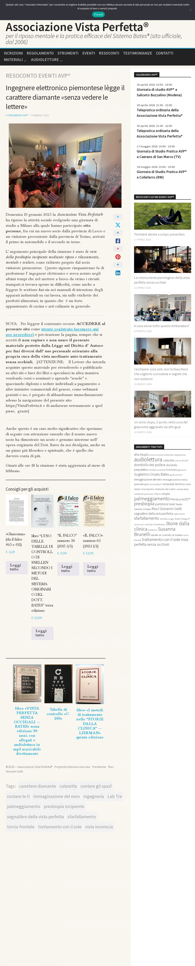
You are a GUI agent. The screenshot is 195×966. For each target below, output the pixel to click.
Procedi (98, 14)
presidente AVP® (18, 115)
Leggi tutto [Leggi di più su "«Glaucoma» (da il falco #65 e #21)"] (15, 567)
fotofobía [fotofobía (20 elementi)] (171, 470)
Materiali (13, 60)
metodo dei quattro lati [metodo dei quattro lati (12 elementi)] (144, 494)
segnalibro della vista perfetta (35, 816)
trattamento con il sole (60, 826)
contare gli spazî (96, 786)
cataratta (68, 786)
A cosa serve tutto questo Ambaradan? (161, 326)
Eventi (88, 53)
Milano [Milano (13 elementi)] (157, 494)
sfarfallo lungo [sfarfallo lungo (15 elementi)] (167, 518)
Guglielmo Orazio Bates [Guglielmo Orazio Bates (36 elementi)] (151, 474)
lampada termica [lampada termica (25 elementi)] (174, 484)
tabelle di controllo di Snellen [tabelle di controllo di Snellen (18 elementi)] (166, 535)
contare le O (18, 796)
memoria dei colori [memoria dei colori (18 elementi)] (165, 489)
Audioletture (45, 60)
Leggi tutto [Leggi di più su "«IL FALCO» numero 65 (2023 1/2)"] (92, 568)
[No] (190, 10)
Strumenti (68, 53)
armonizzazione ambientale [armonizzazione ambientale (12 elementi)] (161, 455)
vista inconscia (99, 826)
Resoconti (109, 53)
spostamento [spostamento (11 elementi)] (139, 524)
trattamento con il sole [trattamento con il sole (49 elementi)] (161, 539)
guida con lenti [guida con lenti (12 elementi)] (176, 475)
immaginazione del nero (56, 796)
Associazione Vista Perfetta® (77, 27)
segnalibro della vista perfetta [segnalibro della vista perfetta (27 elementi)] (153, 514)
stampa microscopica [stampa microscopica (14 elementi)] (155, 524)
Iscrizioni (13, 53)
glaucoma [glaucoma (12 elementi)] (182, 470)
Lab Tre (115, 796)
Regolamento (40, 53)
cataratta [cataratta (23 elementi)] (168, 460)
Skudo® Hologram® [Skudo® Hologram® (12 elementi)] (182, 519)
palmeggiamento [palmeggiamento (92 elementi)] (152, 499)
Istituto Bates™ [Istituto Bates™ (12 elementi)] (155, 484)
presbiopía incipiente (64, 806)
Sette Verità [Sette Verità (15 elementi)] (179, 513)
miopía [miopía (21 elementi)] (166, 494)
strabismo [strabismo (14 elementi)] (152, 530)
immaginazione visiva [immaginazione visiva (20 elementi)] (175, 479)
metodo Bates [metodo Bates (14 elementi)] (182, 489)
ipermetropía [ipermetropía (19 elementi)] (141, 484)
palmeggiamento (23, 806)
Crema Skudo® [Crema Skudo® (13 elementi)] (181, 460)
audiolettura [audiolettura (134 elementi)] (148, 459)
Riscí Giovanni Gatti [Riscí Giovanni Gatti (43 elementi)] (167, 508)
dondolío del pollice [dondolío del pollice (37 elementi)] (149, 465)
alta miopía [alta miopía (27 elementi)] (141, 455)
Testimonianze (137, 53)
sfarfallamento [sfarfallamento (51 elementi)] (146, 518)
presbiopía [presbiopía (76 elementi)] (144, 504)
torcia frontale (20, 826)
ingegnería (93, 796)
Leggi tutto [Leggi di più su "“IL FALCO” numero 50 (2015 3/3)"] (66, 568)
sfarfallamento (82, 816)
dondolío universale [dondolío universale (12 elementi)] (157, 470)
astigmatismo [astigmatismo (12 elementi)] (180, 455)
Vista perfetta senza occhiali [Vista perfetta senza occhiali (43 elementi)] (161, 542)
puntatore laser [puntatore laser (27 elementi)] (165, 504)
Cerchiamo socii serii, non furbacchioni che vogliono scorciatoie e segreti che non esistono (161, 374)
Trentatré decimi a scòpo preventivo (159, 234)
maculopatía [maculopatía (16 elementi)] (147, 489)
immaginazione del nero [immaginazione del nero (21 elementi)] (148, 479)
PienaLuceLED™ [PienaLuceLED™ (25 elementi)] (180, 499)
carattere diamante (37, 786)
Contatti (164, 53)
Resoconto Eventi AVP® (38, 75)
